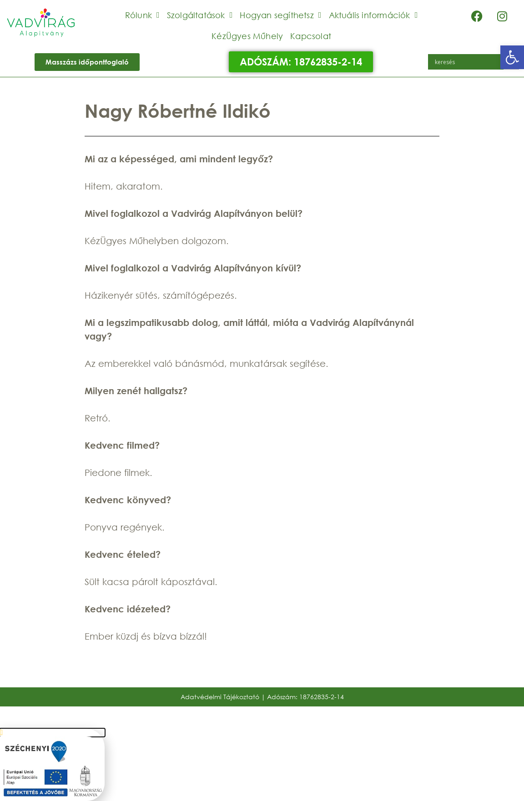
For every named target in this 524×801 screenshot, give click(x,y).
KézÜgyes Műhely (247, 36)
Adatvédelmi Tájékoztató (220, 696)
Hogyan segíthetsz (280, 15)
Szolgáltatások (200, 15)
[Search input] (468, 62)
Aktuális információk (373, 15)
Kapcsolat (310, 36)
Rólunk (142, 15)
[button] (512, 57)
